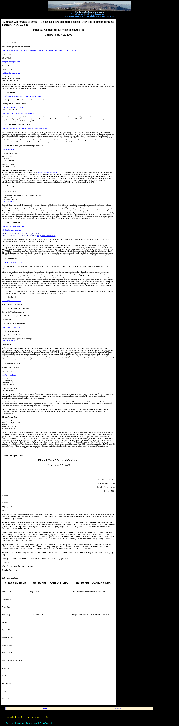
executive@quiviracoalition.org (12, 107)
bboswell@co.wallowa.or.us (11, 301)
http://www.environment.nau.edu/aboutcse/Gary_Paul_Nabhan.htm (24, 128)
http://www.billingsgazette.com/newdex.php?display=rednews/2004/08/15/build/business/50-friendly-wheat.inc (39, 50)
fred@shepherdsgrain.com (11, 62)
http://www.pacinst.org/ (10, 375)
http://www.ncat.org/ (9, 341)
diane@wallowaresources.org (12, 262)
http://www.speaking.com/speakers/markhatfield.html (21, 96)
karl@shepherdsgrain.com (11, 73)
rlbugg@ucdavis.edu (9, 201)
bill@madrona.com (8, 149)
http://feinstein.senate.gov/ (11, 327)
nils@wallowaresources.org (11, 230)
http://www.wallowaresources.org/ (13, 226)
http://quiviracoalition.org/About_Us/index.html (18, 113)
